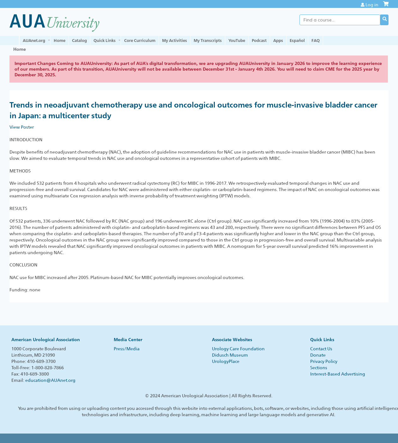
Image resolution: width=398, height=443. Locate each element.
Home (59, 40)
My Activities (174, 40)
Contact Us (321, 348)
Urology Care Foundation (238, 348)
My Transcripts (208, 40)
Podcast (259, 40)
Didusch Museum (230, 355)
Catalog (79, 40)
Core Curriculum (139, 40)
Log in (371, 4)
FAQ (315, 40)
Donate (318, 355)
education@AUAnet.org (50, 380)
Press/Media (127, 348)
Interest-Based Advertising (337, 373)
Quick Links (104, 40)
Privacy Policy (323, 361)
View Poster (21, 127)
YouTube (236, 40)
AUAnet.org (34, 40)
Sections (318, 367)
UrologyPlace (225, 361)
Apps (278, 40)
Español (297, 40)
